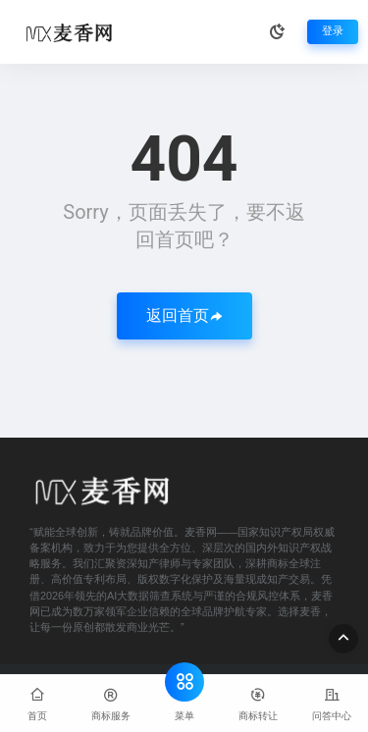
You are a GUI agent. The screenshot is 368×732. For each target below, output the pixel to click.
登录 (332, 31)
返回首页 (184, 315)
